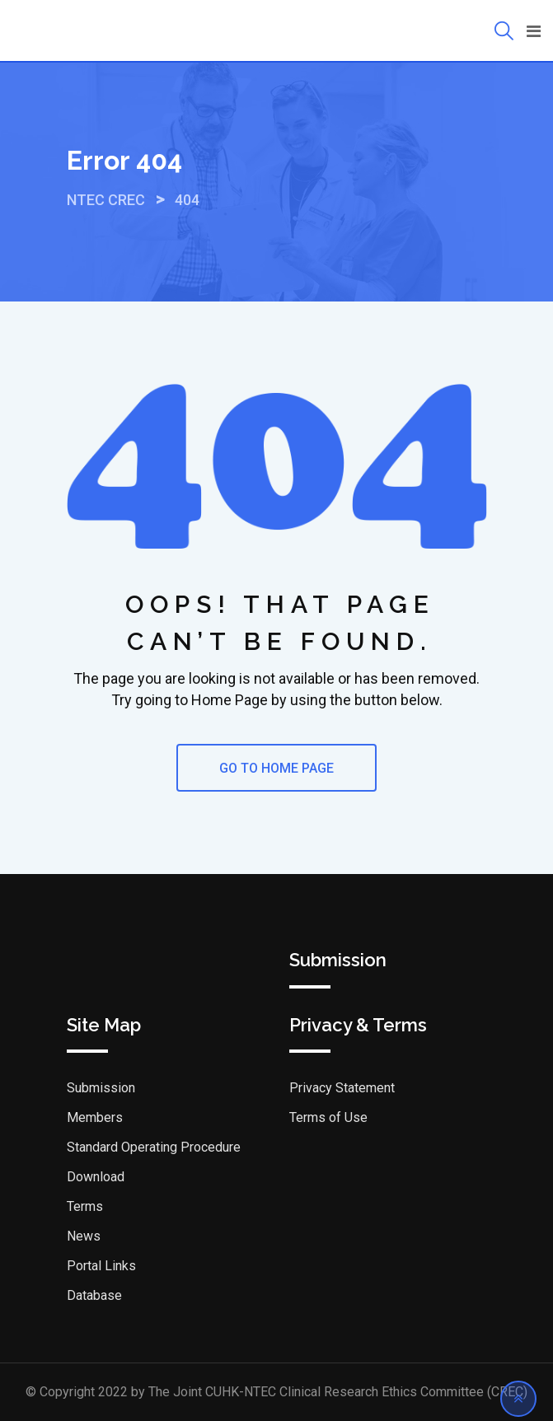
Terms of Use (328, 1117)
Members (95, 1117)
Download (95, 1177)
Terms (85, 1206)
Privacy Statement (342, 1088)
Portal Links (101, 1266)
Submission (101, 1088)
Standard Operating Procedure (154, 1147)
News (84, 1236)
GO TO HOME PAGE (276, 768)
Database (94, 1295)
